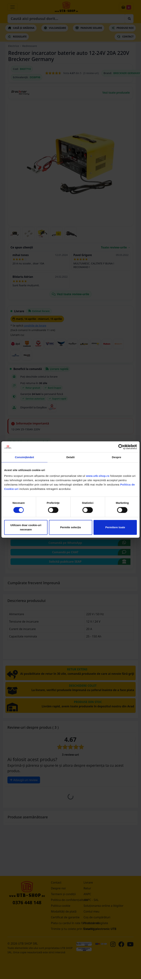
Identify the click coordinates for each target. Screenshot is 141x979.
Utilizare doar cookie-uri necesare (25, 527)
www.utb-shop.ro (97, 475)
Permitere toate (115, 527)
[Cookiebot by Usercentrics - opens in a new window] (121, 446)
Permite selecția (70, 527)
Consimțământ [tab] (24, 457)
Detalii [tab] (70, 457)
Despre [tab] (116, 457)
